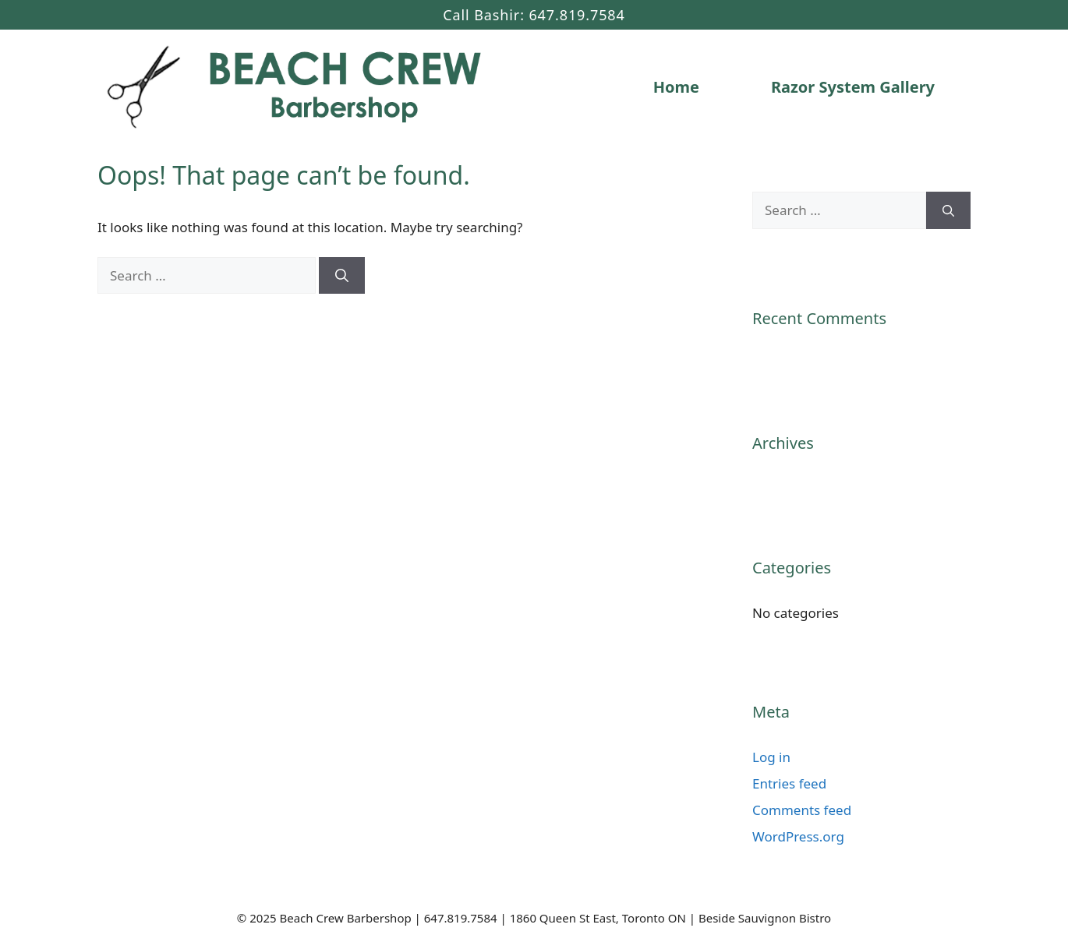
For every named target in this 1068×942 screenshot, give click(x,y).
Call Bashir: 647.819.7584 (533, 14)
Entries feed (789, 783)
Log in (771, 757)
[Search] (342, 276)
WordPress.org (798, 836)
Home (676, 86)
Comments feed (801, 810)
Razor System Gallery (853, 86)
